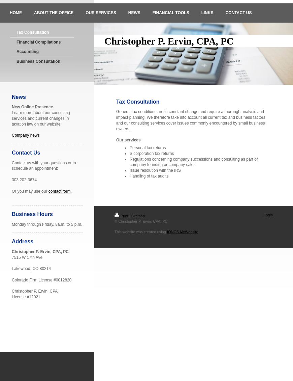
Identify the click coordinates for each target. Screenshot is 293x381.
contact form (59, 191)
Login (268, 215)
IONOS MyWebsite (182, 232)
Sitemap (138, 216)
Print (121, 216)
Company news (26, 135)
